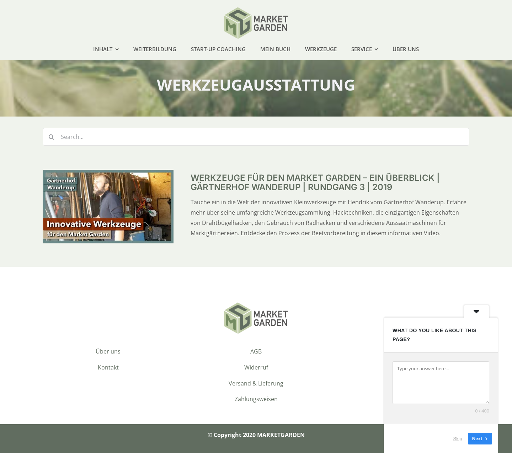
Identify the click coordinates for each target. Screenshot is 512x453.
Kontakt (108, 367)
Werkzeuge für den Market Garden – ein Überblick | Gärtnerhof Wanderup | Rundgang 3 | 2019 (315, 182)
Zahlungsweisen (256, 399)
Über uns (108, 351)
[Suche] (51, 137)
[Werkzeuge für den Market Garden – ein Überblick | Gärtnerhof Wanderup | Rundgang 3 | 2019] (108, 175)
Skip (457, 438)
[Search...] (256, 137)
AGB (256, 351)
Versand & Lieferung (256, 383)
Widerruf (256, 367)
